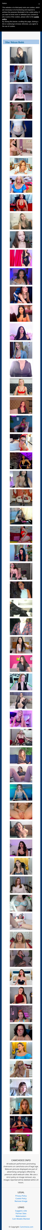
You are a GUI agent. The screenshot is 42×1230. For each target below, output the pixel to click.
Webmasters (21, 1216)
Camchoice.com (26, 1227)
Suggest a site (21, 1211)
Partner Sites (21, 1213)
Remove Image (21, 1201)
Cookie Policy (21, 1198)
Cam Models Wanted (21, 1219)
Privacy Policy (21, 1196)
